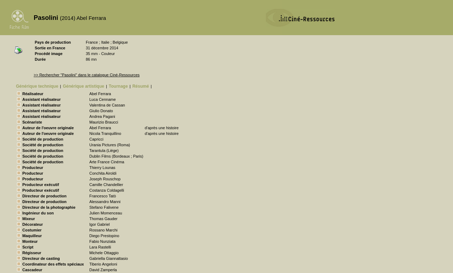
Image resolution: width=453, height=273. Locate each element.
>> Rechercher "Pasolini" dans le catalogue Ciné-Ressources (87, 75)
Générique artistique (83, 86)
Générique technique (37, 86)
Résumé (140, 86)
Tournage (118, 86)
